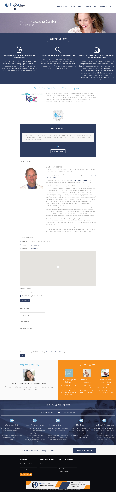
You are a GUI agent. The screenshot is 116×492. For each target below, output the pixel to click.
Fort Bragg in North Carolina (79, 180)
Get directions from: (25, 288)
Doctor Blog (43, 466)
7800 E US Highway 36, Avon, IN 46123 (31, 296)
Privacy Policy (49, 352)
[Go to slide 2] (58, 146)
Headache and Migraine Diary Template (105, 382)
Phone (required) (32, 323)
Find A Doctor (62, 466)
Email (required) (32, 316)
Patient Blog (62, 469)
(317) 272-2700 (35, 245)
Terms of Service (59, 352)
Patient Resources (64, 471)
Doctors (42, 463)
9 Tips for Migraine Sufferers (69, 380)
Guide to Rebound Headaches (87, 380)
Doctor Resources (44, 469)
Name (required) (32, 310)
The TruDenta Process (26, 463)
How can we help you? (26, 328)
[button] (113, 6)
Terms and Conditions (26, 466)
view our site (34, 248)
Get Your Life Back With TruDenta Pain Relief (29, 383)
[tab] (50, 412)
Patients (61, 463)
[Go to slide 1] (57, 146)
